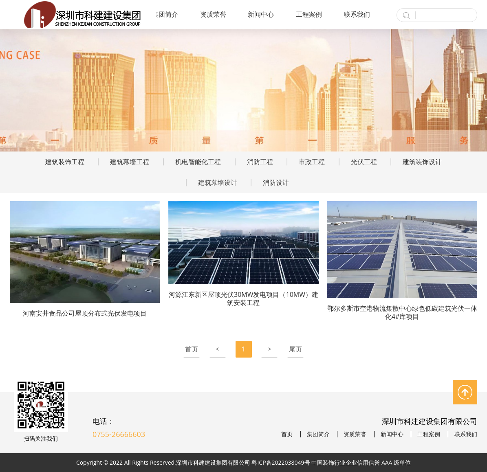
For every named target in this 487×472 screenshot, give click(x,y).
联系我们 (357, 14)
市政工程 (312, 161)
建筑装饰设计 (422, 161)
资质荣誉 (213, 14)
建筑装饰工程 (64, 161)
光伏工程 (364, 161)
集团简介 (165, 14)
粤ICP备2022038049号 (280, 462)
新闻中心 (261, 14)
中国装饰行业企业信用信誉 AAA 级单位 (361, 462)
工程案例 (309, 14)
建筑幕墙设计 (217, 182)
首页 (191, 349)
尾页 (295, 349)
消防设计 (276, 182)
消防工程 (260, 161)
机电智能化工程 (198, 161)
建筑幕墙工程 (129, 161)
